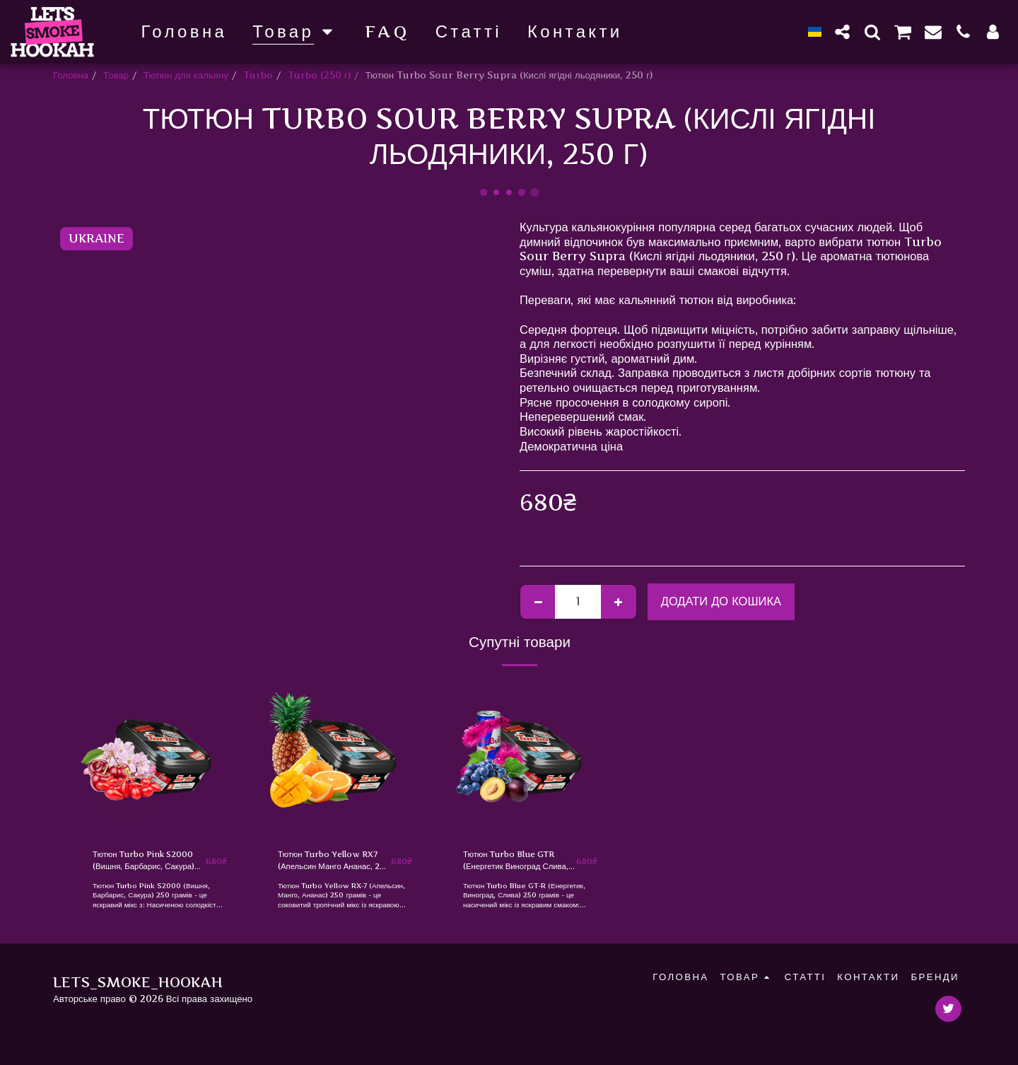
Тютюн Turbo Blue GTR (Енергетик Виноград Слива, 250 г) (518, 863)
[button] (843, 31)
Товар (116, 75)
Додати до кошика (721, 601)
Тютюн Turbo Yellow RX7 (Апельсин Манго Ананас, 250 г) (326, 863)
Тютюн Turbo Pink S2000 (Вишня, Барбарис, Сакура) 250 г (147, 863)
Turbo (258, 75)
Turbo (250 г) (319, 75)
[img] (159, 758)
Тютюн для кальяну (186, 75)
